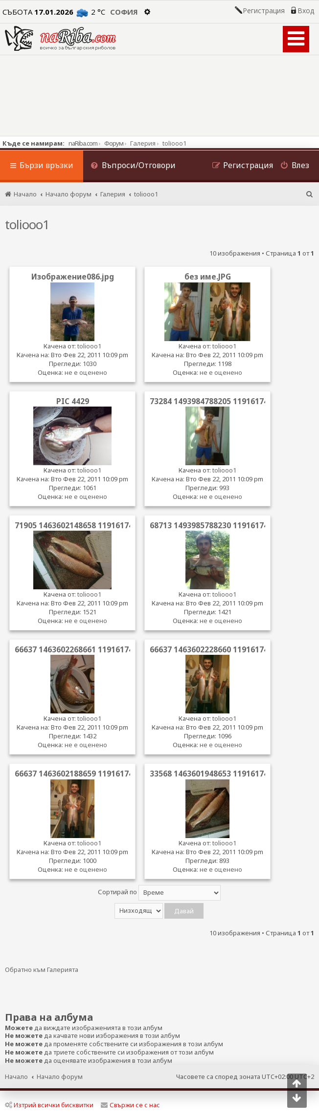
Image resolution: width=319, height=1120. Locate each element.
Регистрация (264, 11)
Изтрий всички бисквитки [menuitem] (49, 1104)
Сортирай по (159, 893)
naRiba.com (82, 143)
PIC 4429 (72, 401)
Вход (305, 11)
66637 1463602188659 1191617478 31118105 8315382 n (117, 773)
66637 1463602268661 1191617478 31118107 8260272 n (117, 649)
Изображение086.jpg (72, 276)
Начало (16, 1076)
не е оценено (86, 372)
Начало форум (60, 1076)
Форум (113, 143)
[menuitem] (133, 166)
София (124, 12)
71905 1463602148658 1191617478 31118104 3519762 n (117, 525)
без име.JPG (207, 276)
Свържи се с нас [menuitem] (130, 1104)
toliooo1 (27, 224)
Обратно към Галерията (41, 970)
